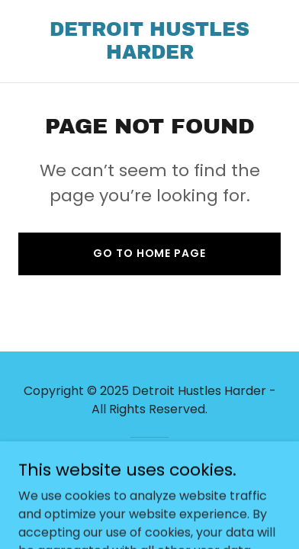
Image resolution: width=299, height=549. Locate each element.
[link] (149, 54)
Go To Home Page (149, 253)
